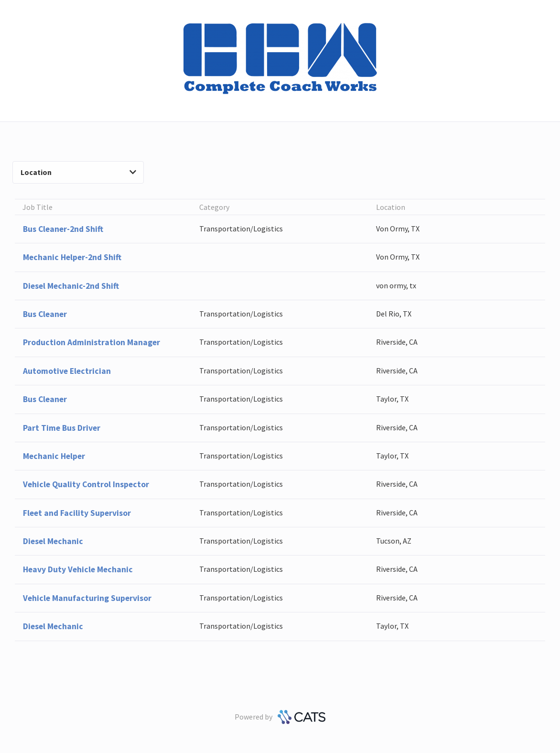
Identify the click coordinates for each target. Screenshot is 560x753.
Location (78, 172)
